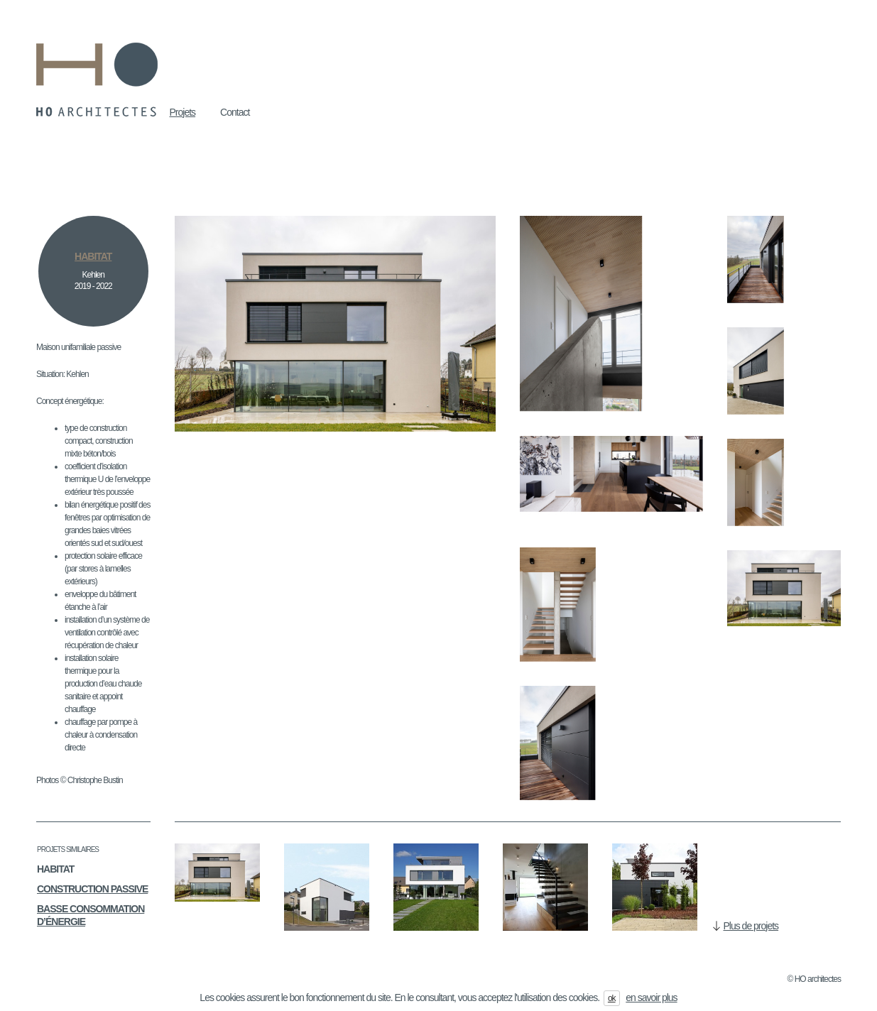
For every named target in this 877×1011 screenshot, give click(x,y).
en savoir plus (651, 997)
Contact (234, 112)
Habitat (55, 869)
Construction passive (92, 889)
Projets (183, 112)
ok (612, 998)
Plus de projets (751, 925)
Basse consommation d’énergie (90, 915)
